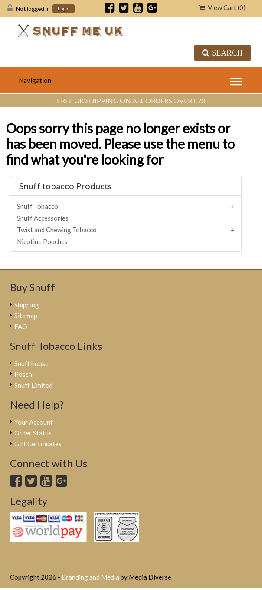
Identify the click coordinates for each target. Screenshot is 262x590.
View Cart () (222, 7)
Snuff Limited (33, 385)
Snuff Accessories (43, 218)
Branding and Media (90, 577)
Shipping (26, 305)
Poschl (24, 374)
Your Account (33, 422)
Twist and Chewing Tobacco (57, 230)
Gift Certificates (38, 444)
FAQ (20, 326)
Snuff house (31, 363)
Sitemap (25, 316)
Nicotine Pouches (42, 241)
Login (63, 9)
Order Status (33, 433)
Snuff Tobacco (37, 206)
